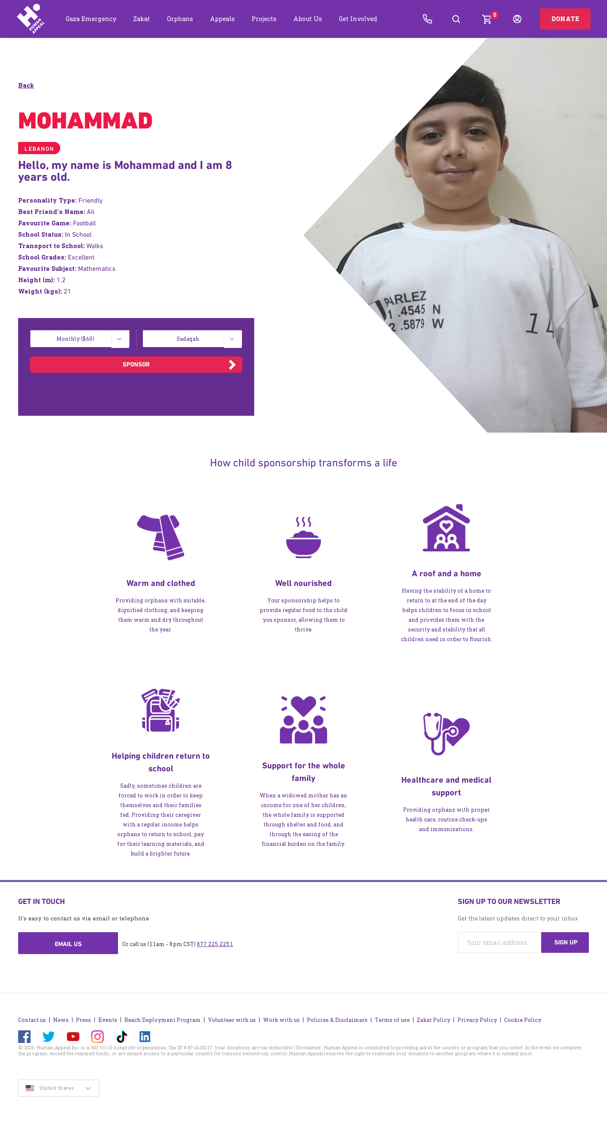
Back (26, 85)
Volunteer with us (232, 1020)
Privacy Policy (477, 1020)
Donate (565, 19)
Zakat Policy (433, 1020)
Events (107, 1020)
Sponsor (136, 364)
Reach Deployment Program (162, 1020)
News (61, 1020)
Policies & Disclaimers (337, 1020)
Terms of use (392, 1020)
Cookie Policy (522, 1020)
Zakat (141, 19)
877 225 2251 (215, 944)
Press (83, 1020)
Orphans (180, 19)
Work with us (281, 1020)
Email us (68, 944)
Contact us (32, 1020)
